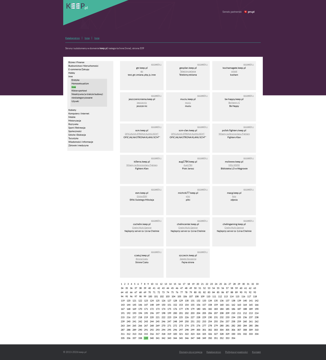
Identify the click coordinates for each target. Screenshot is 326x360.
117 (249, 296)
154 (187, 305)
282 (233, 325)
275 (192, 325)
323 (192, 334)
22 (207, 284)
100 (150, 296)
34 (122, 288)
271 (169, 325)
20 (197, 284)
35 (126, 288)
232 (222, 317)
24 (216, 284)
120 (128, 300)
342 (163, 338)
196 (152, 313)
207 (216, 313)
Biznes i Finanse (76, 62)
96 (131, 296)
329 (227, 334)
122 (140, 300)
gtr (142, 71)
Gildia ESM (142, 196)
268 (152, 325)
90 (241, 292)
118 (255, 296)
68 (140, 292)
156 (198, 305)
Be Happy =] (234, 102)
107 (191, 296)
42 (158, 288)
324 (198, 334)
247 (169, 321)
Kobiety (72, 110)
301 (204, 330)
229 (204, 317)
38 (140, 288)
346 (187, 338)
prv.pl (251, 11)
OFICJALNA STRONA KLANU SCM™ (142, 134)
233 (227, 317)
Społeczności (75, 131)
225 (181, 317)
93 (254, 292)
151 (169, 305)
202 (187, 313)
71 (154, 292)
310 (256, 330)
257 (227, 321)
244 (152, 321)
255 (216, 321)
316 (152, 334)
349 (204, 338)
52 (204, 288)
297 (181, 330)
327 (216, 334)
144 (128, 305)
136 (222, 300)
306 (233, 330)
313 (134, 334)
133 (204, 300)
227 (192, 317)
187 (239, 309)
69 (145, 292)
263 (123, 325)
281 (227, 325)
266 (140, 325)
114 (231, 296)
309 (251, 330)
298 (187, 330)
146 (140, 305)
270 (163, 325)
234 (233, 317)
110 (208, 296)
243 (146, 321)
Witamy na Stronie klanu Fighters (234, 134)
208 (222, 313)
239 (123, 321)
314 (140, 334)
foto (234, 196)
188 (245, 309)
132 (198, 300)
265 (134, 325)
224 (175, 317)
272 (175, 325)
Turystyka (73, 138)
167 (123, 309)
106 (185, 296)
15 (175, 284)
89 (236, 292)
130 (187, 300)
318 (163, 334)
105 (179, 296)
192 (128, 313)
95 (126, 296)
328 (222, 334)
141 (251, 300)
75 (172, 292)
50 (195, 288)
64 (122, 292)
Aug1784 (188, 165)
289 (134, 330)
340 (152, 338)
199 (169, 313)
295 (169, 330)
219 (146, 317)
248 (175, 321)
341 (157, 338)
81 (200, 292)
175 (169, 309)
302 (210, 330)
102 (162, 296)
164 (245, 305)
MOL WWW (234, 165)
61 (245, 288)
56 (222, 288)
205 (204, 313)
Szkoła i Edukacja (77, 135)
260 (245, 321)
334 (256, 334)
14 (170, 284)
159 (216, 305)
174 (163, 309)
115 (237, 296)
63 (254, 288)
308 (245, 330)
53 (209, 288)
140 (245, 300)
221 (157, 317)
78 (186, 292)
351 (216, 338)
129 (181, 300)
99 (145, 296)
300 (198, 330)
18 (188, 284)
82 (204, 292)
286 (256, 325)
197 (157, 313)
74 (168, 292)
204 (198, 313)
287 (123, 330)
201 (181, 313)
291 (146, 330)
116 (243, 296)
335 (123, 338)
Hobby (71, 73)
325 (204, 334)
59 (236, 288)
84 (213, 292)
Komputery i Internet (78, 113)
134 (210, 300)
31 (248, 284)
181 (204, 309)
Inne (87, 38)
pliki (188, 196)
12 (161, 284)
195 (146, 313)
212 (245, 313)
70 (149, 292)
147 (146, 305)
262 (256, 321)
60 (241, 288)
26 (225, 284)
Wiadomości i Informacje (80, 142)
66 (131, 292)
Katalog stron (72, 38)
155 (192, 305)
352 (222, 338)
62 (250, 288)
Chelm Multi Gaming (141, 227)
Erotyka (75, 80)
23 (211, 284)
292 (152, 330)
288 (128, 330)
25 (220, 284)
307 (239, 330)
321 (181, 334)
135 (216, 300)
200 (175, 313)
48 (186, 288)
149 (157, 305)
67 (136, 292)
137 (227, 300)
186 (233, 309)
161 (227, 305)
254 (210, 321)
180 (198, 309)
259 (239, 321)
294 (163, 330)
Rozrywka (73, 124)
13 (165, 284)
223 (169, 317)
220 (152, 317)
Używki (75, 101)
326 (210, 334)
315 (146, 334)
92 (250, 292)
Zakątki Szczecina (188, 259)
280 (222, 325)
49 (190, 288)
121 (134, 300)
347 (192, 338)
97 (136, 296)
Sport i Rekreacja (76, 127)
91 (245, 292)
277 (204, 325)
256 (222, 321)
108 (197, 296)
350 (210, 338)
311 (123, 334)
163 (239, 305)
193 (134, 313)
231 (216, 317)
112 (220, 296)
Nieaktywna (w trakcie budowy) (87, 94)
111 (214, 296)
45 (172, 288)
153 (181, 305)
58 (232, 288)
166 (256, 305)
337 (134, 338)
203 (192, 313)
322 (187, 334)
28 (234, 284)
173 (157, 309)
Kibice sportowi (79, 90)
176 (175, 309)
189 (251, 309)
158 (210, 305)
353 (227, 338)
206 (210, 313)
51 (200, 288)
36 (131, 288)
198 (163, 313)
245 (157, 321)
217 (134, 317)
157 (204, 305)
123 (146, 300)
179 (192, 309)
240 (128, 321)
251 (192, 321)
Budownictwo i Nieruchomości (83, 66)
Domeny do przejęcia (190, 352)
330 (233, 334)
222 (163, 317)
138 (233, 300)
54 (213, 288)
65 (126, 292)
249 (181, 321)
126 (163, 300)
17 (184, 284)
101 (156, 296)
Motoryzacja (74, 120)
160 (222, 305)
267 (146, 325)
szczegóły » (156, 64)
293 (157, 330)
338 (140, 338)
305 (227, 330)
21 (202, 284)
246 (163, 321)
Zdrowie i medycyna (78, 145)
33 (257, 284)
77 (181, 292)
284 (245, 325)
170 (140, 309)
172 (152, 309)
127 (169, 300)
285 (251, 325)
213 (251, 313)
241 (134, 321)
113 (226, 296)
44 (168, 288)
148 (152, 305)
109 (202, 296)
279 (216, 325)
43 (163, 288)
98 (140, 296)
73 (163, 292)
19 (193, 284)
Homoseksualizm (80, 83)
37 (136, 288)
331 (239, 334)
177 (181, 309)
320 (175, 334)
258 (233, 321)
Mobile (71, 117)
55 (218, 288)
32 (252, 284)
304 (222, 330)
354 (233, 338)
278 (210, 325)
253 (204, 321)
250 (187, 321)
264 (128, 325)
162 (233, 305)
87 (227, 292)
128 (175, 300)
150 (163, 305)
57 (227, 288)
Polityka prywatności (236, 352)
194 (140, 313)
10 (152, 284)
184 (222, 309)
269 (157, 325)
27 (229, 284)
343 (169, 338)
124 (152, 300)
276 (198, 325)
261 (251, 321)
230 (210, 317)
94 (122, 296)
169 (134, 309)
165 (251, 305)
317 (157, 334)
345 (181, 338)
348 (198, 338)
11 (156, 284)
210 (233, 313)
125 (157, 300)
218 (140, 317)
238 (256, 317)
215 (123, 317)
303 (216, 330)
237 (251, 317)
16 (179, 284)
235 (239, 317)
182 (210, 309)
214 (256, 313)
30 (243, 284)
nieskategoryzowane (82, 97)
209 (227, 313)
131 (192, 300)
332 (245, 334)
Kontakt (256, 352)
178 (187, 309)
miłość (234, 71)
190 (256, 309)
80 (195, 292)
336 (128, 338)
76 (177, 292)
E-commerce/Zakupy (78, 69)
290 (140, 330)
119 (123, 300)
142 (256, 300)
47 (181, 288)
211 (239, 313)
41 (154, 288)
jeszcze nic (142, 102)
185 (227, 309)
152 (175, 305)
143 (123, 305)
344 (175, 338)
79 (190, 292)
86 (222, 292)
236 (245, 317)
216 (128, 317)
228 (198, 317)
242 (140, 321)
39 (145, 288)
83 (209, 292)
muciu (188, 102)
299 (192, 330)
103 (167, 296)
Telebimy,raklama (188, 71)
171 (146, 309)
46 (177, 288)
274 (187, 325)
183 (216, 309)
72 (158, 292)
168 (128, 309)
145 (134, 305)
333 (251, 334)
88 (232, 292)
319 (169, 334)
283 (239, 325)
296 (175, 330)
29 (239, 284)
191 (123, 313)
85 (218, 292)
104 (173, 296)
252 (198, 321)
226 (187, 317)
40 (149, 288)
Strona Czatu (142, 259)
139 (239, 300)
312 (128, 334)
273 (181, 325)
